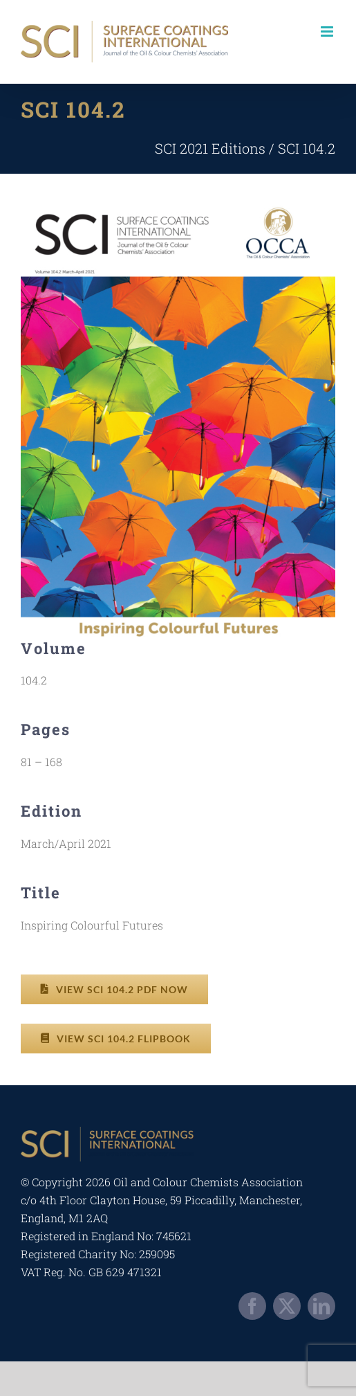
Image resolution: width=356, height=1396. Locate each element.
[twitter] (287, 1306)
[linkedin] (321, 1306)
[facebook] (252, 1306)
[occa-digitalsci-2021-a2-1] (178, 201)
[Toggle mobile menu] (328, 31)
